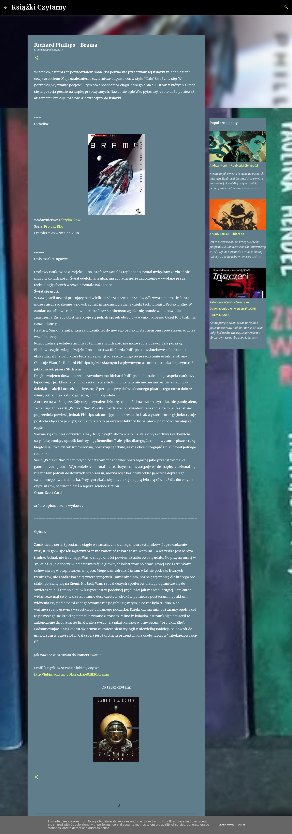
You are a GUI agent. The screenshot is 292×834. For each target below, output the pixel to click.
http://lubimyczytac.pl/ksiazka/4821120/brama (71, 674)
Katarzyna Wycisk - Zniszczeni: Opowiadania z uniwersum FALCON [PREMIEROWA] (232, 308)
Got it (241, 824)
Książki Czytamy (38, 7)
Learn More (226, 824)
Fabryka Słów (70, 220)
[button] (36, 58)
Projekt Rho (53, 226)
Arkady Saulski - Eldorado (226, 234)
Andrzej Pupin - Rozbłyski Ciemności (233, 165)
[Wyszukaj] (71, 7)
